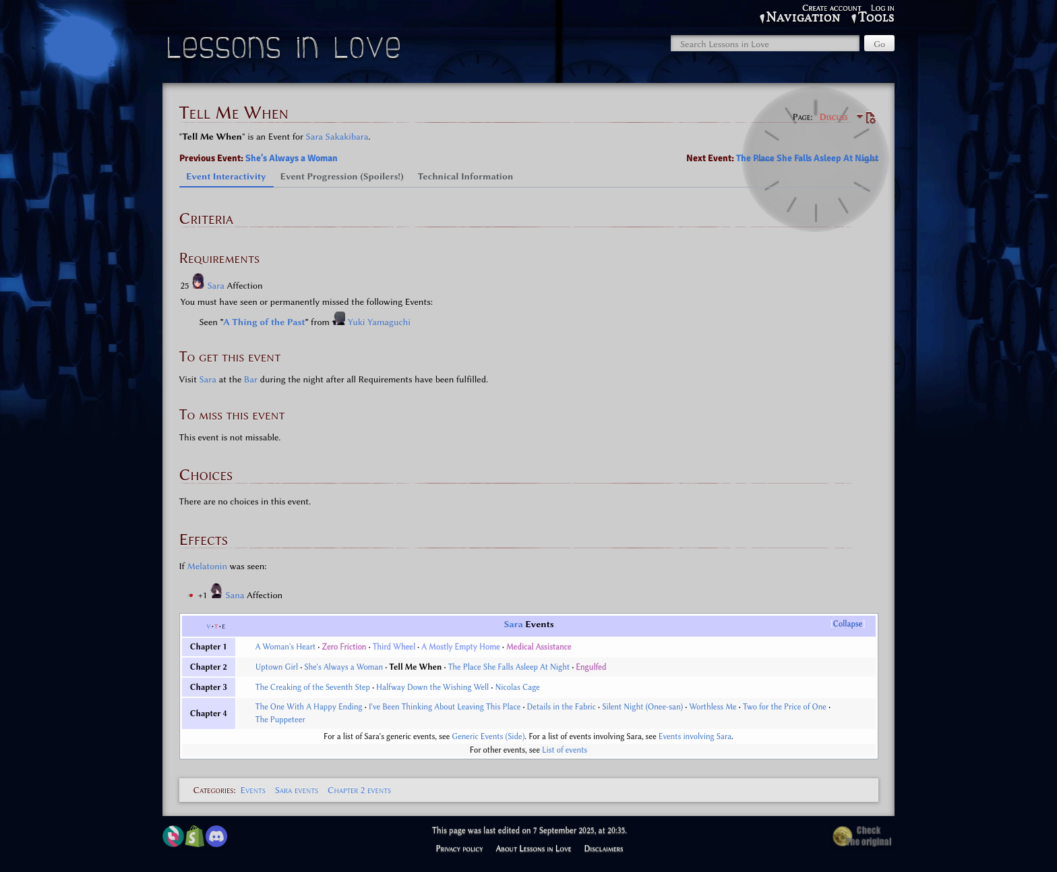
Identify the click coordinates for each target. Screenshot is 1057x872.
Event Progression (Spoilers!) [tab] (342, 176)
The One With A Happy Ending (309, 706)
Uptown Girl (276, 667)
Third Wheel (394, 646)
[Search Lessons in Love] (765, 43)
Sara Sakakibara (337, 136)
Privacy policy (459, 848)
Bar (251, 379)
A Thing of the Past (264, 321)
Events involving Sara (695, 736)
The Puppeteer (280, 719)
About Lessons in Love (533, 848)
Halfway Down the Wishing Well (432, 687)
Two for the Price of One (784, 706)
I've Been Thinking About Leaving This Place (444, 706)
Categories (213, 789)
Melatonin (207, 565)
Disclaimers (604, 848)
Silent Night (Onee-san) (642, 706)
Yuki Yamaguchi (379, 321)
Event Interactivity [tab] (226, 176)
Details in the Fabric (561, 706)
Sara (217, 285)
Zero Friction (344, 646)
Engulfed (591, 667)
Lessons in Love (285, 50)
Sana (236, 594)
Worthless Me (713, 706)
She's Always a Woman (291, 158)
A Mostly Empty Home (460, 646)
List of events (564, 750)
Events (252, 789)
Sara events (296, 789)
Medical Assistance (539, 646)
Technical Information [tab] (466, 176)
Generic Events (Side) (488, 736)
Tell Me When (415, 667)
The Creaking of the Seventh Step (312, 687)
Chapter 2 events (359, 789)
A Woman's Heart (285, 646)
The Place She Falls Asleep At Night (807, 158)
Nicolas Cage (517, 687)
